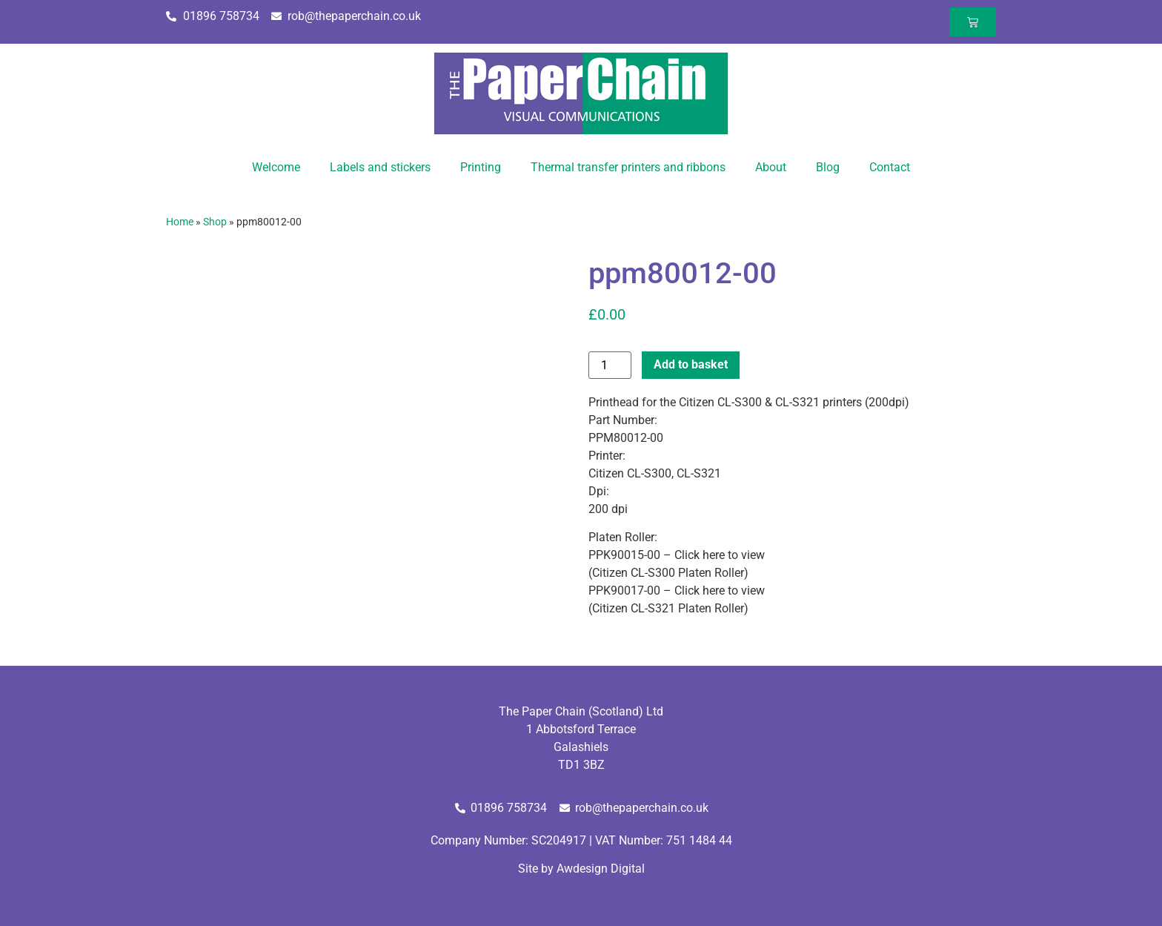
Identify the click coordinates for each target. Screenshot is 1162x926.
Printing (480, 167)
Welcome (276, 167)
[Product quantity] (609, 365)
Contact (889, 167)
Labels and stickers (380, 167)
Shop (215, 222)
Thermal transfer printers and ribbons (628, 167)
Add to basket (691, 364)
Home (179, 222)
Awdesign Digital (601, 868)
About (770, 167)
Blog (828, 167)
